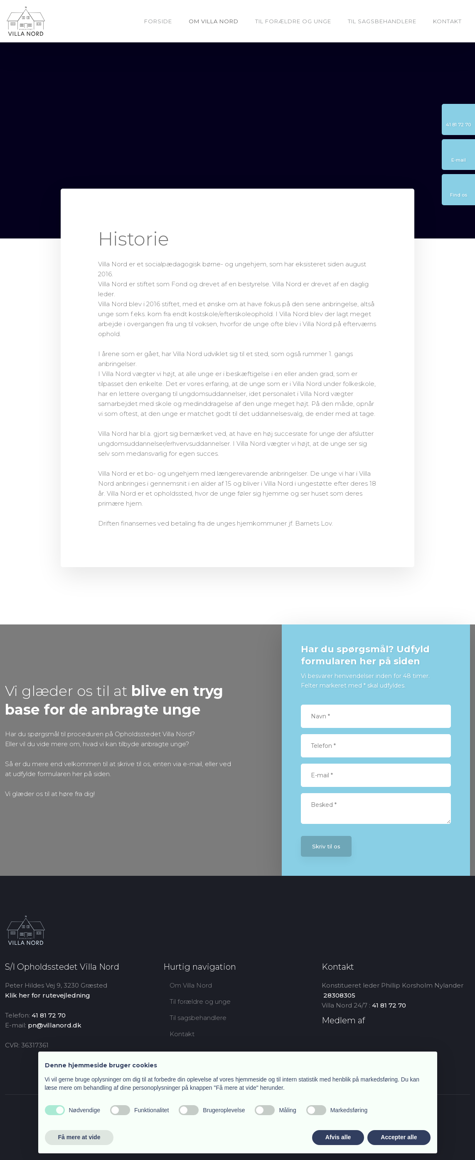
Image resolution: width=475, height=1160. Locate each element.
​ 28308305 (338, 995)
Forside (158, 21)
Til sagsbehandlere (382, 21)
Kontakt (447, 21)
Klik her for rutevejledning (47, 995)
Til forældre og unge (293, 21)
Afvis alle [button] (338, 1137)
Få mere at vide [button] (79, 1137)
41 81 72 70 (49, 1015)
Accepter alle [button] (399, 1137)
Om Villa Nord (214, 21)
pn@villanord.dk (54, 1025)
